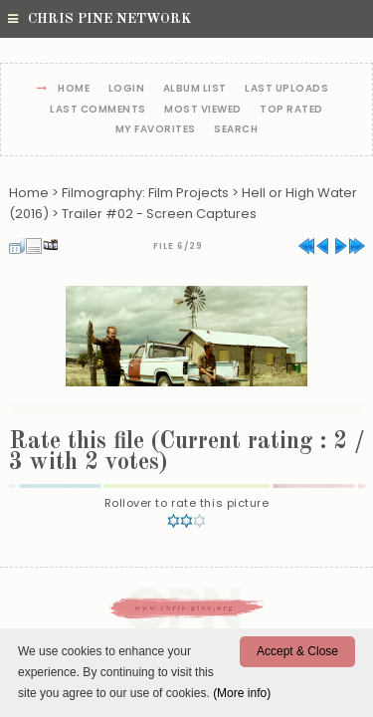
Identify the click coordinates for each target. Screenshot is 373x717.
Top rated (291, 110)
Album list (195, 89)
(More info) (242, 693)
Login (126, 89)
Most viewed (203, 110)
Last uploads (286, 89)
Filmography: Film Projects (145, 192)
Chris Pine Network (99, 19)
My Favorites (155, 129)
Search (236, 129)
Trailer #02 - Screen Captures (159, 213)
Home (74, 89)
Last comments (98, 110)
